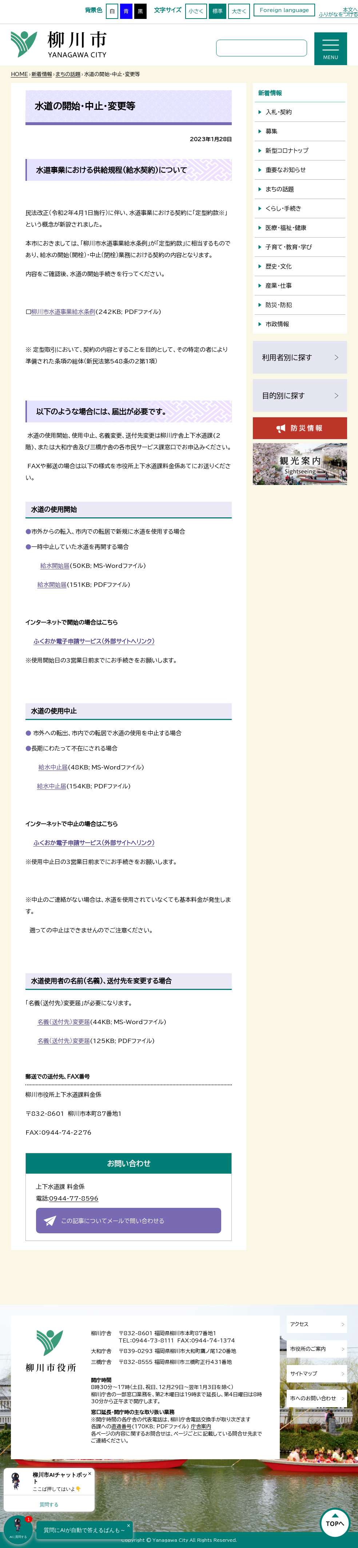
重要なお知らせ (286, 170)
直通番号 (121, 1426)
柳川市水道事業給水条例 (63, 312)
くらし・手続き (284, 208)
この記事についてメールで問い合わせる (112, 1221)
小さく (196, 11)
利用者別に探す (287, 357)
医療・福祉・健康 (286, 228)
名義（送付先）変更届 (63, 1022)
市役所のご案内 (308, 1349)
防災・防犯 (279, 305)
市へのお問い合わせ (313, 1398)
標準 (217, 11)
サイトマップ (303, 1373)
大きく (239, 11)
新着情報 (42, 74)
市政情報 (277, 324)
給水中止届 (53, 767)
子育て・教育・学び (289, 247)
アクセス (299, 1324)
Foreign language (284, 10)
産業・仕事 (279, 285)
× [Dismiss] (89, 1474)
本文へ (350, 9)
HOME (19, 74)
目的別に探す (283, 395)
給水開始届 (54, 566)
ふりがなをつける (338, 14)
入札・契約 (279, 112)
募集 (271, 131)
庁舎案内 (201, 1426)
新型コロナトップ (287, 151)
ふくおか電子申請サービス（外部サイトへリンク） (94, 641)
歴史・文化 (279, 266)
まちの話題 (68, 74)
